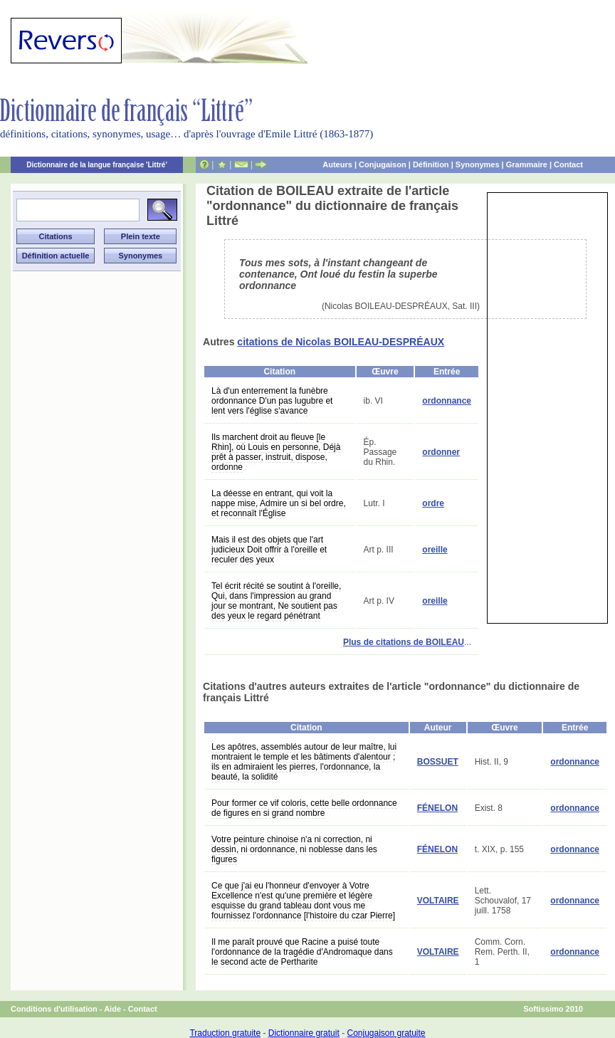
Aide (112, 1009)
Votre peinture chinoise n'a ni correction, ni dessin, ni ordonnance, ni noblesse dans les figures (294, 849)
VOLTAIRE (438, 901)
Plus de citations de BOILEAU (403, 642)
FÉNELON (437, 808)
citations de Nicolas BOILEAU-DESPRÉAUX (340, 341)
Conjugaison (382, 164)
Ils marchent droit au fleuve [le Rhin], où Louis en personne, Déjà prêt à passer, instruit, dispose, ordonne (275, 452)
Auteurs (337, 164)
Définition (431, 164)
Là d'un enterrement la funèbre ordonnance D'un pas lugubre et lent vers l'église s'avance (271, 401)
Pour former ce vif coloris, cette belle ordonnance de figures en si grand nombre (304, 808)
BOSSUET (437, 762)
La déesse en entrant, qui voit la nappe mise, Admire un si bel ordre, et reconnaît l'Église (278, 503)
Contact (568, 164)
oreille (434, 550)
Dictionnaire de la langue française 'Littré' (96, 165)
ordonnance (446, 401)
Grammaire (526, 164)
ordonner (441, 452)
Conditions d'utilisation (54, 1009)
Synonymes (478, 164)
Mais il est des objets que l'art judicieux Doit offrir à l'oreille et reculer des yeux (269, 550)
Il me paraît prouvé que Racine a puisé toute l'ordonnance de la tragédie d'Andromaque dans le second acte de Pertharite (302, 952)
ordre (433, 503)
